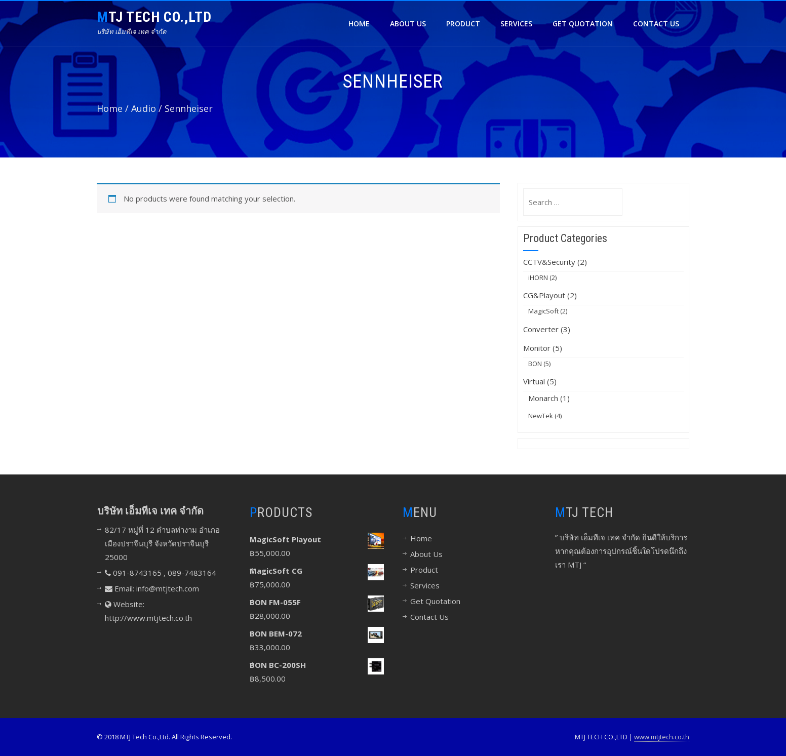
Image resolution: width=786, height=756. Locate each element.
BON (535, 363)
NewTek (540, 415)
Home (359, 23)
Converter (541, 329)
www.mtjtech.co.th (661, 736)
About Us (408, 23)
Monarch (543, 398)
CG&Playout (544, 295)
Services (516, 23)
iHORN (538, 277)
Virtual (534, 381)
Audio (143, 108)
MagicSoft (543, 310)
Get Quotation (583, 23)
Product (463, 23)
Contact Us (656, 23)
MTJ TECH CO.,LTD (154, 17)
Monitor (537, 348)
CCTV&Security (549, 262)
